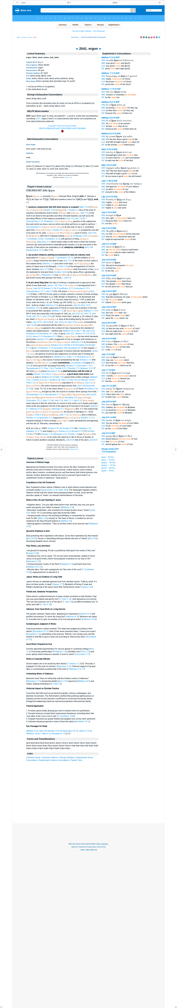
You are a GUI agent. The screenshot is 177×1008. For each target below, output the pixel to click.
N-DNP (114, 181)
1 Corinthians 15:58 (34, 239)
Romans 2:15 (85, 360)
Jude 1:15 (63, 415)
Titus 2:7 (64, 380)
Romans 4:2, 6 (65, 431)
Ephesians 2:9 (59, 434)
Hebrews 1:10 (48, 263)
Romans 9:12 (77, 431)
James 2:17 (58, 584)
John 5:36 (43, 731)
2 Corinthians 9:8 (77, 363)
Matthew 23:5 (107, 118)
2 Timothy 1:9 (72, 434)
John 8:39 (70, 440)
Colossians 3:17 (81, 288)
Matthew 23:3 (69, 331)
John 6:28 (81, 385)
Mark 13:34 (84, 207)
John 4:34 (92, 233)
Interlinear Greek (33, 757)
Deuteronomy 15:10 (35, 250)
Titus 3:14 (85, 651)
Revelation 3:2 (71, 397)
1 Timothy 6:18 (53, 380)
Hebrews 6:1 (85, 614)
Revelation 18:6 (60, 348)
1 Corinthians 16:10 (52, 239)
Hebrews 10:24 (87, 380)
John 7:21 (105, 386)
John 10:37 (37, 322)
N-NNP (113, 212)
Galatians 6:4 (58, 357)
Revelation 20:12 (75, 348)
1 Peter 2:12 (65, 599)
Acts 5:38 (89, 247)
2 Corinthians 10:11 (65, 288)
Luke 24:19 (38, 288)
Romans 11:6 (46, 434)
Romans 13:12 (32, 418)
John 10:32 (31, 325)
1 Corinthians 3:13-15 (64, 257)
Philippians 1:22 (51, 221)
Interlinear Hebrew (50, 757)
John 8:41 (93, 440)
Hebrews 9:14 (36, 409)
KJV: (103, 66)
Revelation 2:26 (91, 388)
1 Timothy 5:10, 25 (38, 380)
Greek (30, 37)
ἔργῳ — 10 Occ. (108, 460)
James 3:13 (37, 336)
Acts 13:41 (85, 305)
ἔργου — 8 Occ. (107, 471)
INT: (103, 68)
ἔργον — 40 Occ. (108, 468)
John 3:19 (58, 400)
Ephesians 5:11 (58, 409)
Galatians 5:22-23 (34, 567)
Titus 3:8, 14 (74, 380)
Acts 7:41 (68, 260)
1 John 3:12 (77, 400)
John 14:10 (72, 322)
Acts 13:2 (70, 218)
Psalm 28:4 (62, 490)
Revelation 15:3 (32, 308)
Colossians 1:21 (33, 400)
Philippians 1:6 (47, 275)
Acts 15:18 (44, 269)
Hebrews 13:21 (86, 368)
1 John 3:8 (66, 278)
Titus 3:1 (49, 374)
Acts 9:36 (93, 538)
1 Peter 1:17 (70, 357)
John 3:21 (70, 333)
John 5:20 (105, 275)
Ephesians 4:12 (43, 242)
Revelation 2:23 (82, 345)
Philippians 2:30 (80, 236)
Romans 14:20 (60, 272)
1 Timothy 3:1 (72, 210)
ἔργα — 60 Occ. (107, 457)
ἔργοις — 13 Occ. (108, 465)
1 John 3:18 (49, 291)
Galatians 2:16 (85, 428)
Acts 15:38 (80, 218)
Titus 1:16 (62, 285)
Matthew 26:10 (48, 377)
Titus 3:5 (88, 383)
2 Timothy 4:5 (56, 230)
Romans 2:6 (56, 345)
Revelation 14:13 (82, 721)
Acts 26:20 (91, 394)
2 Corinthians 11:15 (45, 348)
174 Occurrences (108, 452)
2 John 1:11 (46, 400)
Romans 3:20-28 (55, 731)
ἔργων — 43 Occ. (108, 462)
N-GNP (118, 89)
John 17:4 (84, 213)
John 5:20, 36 (77, 313)
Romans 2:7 (71, 365)
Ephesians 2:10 (53, 371)
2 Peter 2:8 (38, 415)
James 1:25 (52, 285)
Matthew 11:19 (90, 311)
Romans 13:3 (38, 374)
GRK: (103, 60)
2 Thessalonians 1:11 (52, 394)
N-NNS (113, 338)
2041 (38, 118)
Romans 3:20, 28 (55, 428)
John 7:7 (67, 400)
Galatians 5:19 (67, 564)
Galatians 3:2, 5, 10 (34, 431)
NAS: (103, 63)
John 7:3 (87, 313)
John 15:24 (47, 316)
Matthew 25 (66, 521)
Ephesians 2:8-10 (70, 731)
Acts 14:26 (51, 210)
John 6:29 (105, 338)
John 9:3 (76, 305)
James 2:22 (87, 587)
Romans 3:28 (32, 553)
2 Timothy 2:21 (59, 368)
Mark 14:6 (59, 377)
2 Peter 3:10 (62, 266)
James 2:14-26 (85, 731)
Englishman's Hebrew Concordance (54, 760)
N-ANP (117, 57)
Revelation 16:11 (46, 333)
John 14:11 (36, 316)
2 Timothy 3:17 (73, 368)
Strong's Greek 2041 (110, 449)
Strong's (24, 37)
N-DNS (114, 197)
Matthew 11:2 (57, 311)
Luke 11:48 (80, 331)
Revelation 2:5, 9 (50, 336)
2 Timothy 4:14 (68, 345)
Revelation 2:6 (32, 333)
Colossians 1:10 (84, 365)
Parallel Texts (76, 760)
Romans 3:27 (42, 339)
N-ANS (118, 133)
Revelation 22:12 (84, 357)
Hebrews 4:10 (52, 305)
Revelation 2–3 (33, 634)
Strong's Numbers (67, 757)
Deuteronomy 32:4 (49, 490)
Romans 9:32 (68, 428)
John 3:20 (90, 331)
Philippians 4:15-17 (75, 669)
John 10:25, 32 (60, 322)
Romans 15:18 (50, 288)
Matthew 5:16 (68, 507)
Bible (18, 37)
